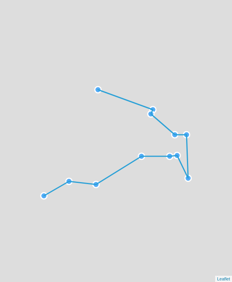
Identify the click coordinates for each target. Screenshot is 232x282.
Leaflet (223, 279)
